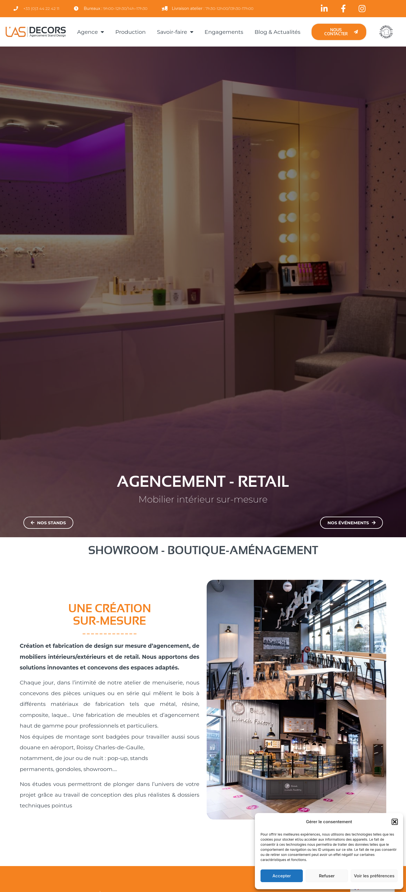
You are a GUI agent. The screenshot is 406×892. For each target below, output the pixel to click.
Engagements (224, 31)
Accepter (281, 875)
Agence (90, 31)
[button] (395, 822)
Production (130, 31)
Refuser (327, 875)
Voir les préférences (374, 875)
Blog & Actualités (278, 31)
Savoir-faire (175, 31)
